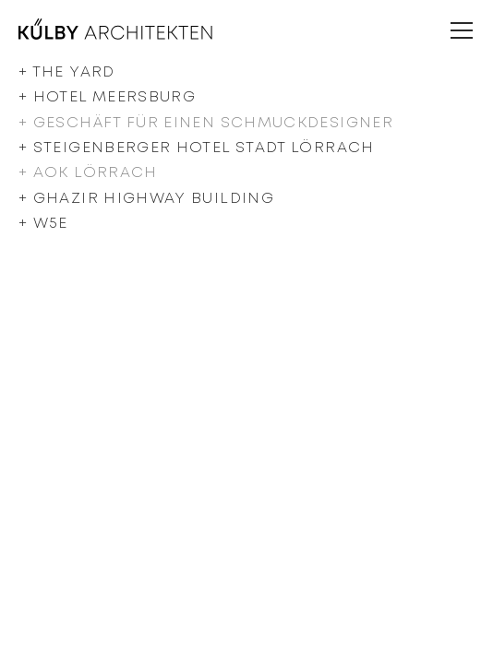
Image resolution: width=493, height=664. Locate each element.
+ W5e (43, 224)
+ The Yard (66, 72)
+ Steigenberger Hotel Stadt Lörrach (196, 148)
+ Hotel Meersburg (107, 97)
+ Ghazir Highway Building (146, 199)
